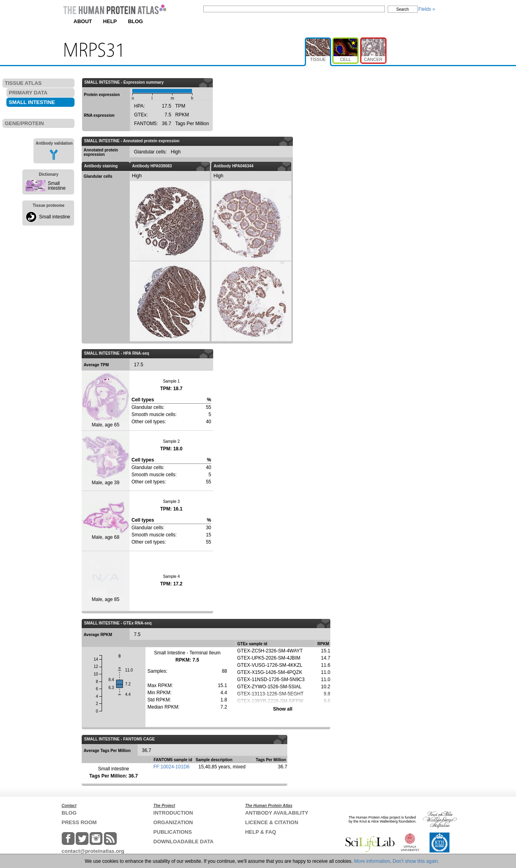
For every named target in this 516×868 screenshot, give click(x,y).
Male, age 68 (105, 520)
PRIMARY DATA (28, 93)
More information (372, 861)
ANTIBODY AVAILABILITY (276, 813)
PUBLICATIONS (172, 832)
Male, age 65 (105, 400)
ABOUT (83, 21)
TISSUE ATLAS (23, 83)
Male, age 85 (106, 581)
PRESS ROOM (79, 822)
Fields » (426, 9)
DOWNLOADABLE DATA (183, 841)
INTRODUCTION (173, 813)
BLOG (135, 21)
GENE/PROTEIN (24, 123)
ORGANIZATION (173, 822)
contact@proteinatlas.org (93, 851)
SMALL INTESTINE (32, 102)
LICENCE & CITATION (271, 822)
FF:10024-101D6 (171, 767)
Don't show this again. (415, 861)
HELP (110, 21)
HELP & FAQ (260, 832)
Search (402, 9)
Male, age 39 (105, 460)
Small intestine (57, 186)
